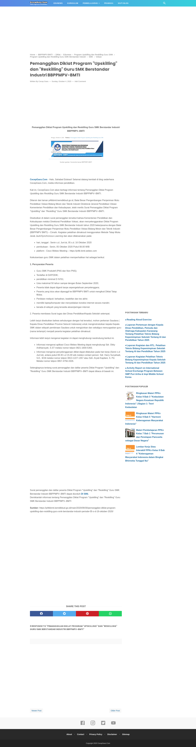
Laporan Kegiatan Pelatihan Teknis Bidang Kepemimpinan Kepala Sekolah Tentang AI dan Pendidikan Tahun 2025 (145, 360)
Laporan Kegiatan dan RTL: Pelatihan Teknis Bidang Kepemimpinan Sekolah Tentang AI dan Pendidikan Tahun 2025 (145, 348)
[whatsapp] (110, 613)
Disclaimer (112, 734)
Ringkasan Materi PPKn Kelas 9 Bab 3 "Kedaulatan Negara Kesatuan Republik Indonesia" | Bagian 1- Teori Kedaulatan (144, 400)
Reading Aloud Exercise (139, 319)
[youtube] (113, 724)
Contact (80, 734)
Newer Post (36, 711)
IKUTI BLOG (123, 3)
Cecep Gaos (43, 81)
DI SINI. (85, 494)
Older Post (115, 711)
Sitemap (125, 734)
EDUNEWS (58, 3)
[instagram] (93, 724)
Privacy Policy (95, 734)
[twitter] (64, 613)
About (69, 734)
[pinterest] (87, 613)
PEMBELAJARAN (90, 3)
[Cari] (164, 3)
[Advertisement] (81, 19)
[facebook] (41, 613)
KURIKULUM (72, 3)
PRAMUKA (108, 3)
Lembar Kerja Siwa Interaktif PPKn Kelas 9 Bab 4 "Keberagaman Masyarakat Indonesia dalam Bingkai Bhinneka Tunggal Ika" (145, 454)
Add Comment (80, 81)
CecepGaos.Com (38, 179)
